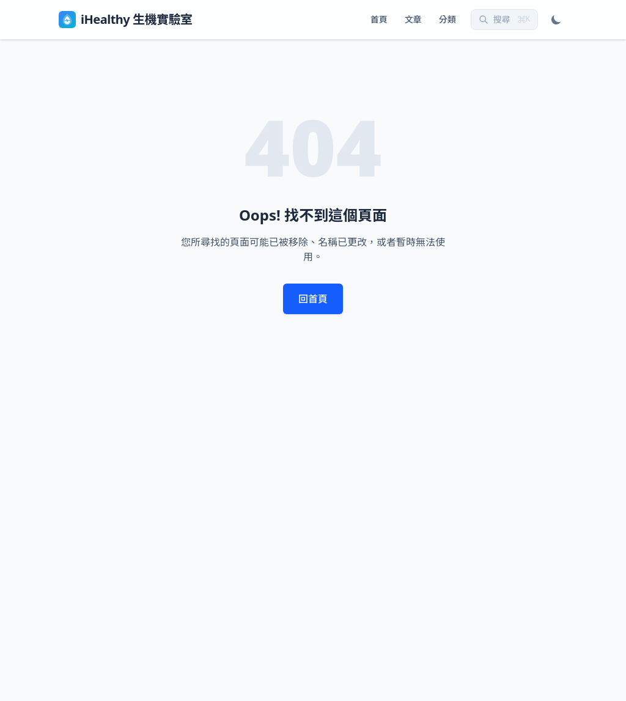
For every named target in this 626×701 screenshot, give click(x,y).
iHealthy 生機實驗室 (125, 19)
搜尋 (504, 19)
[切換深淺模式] (556, 20)
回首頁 (313, 299)
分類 (447, 19)
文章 (413, 19)
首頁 (379, 19)
